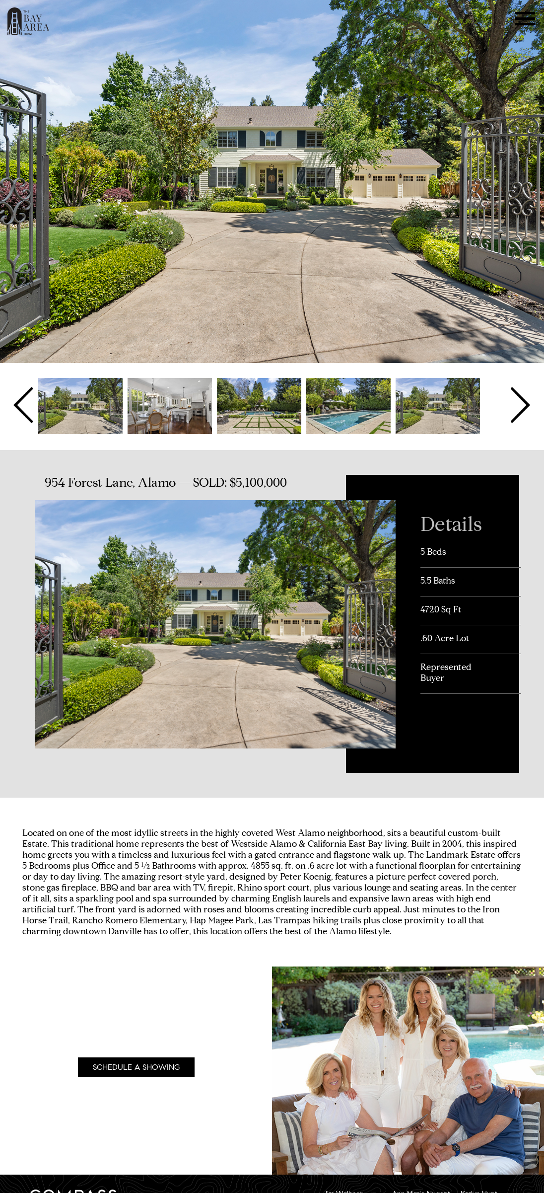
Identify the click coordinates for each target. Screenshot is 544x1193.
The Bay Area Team (28, 21)
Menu (525, 18)
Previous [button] (24, 405)
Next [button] (519, 405)
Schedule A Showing (136, 1067)
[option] (80, 405)
